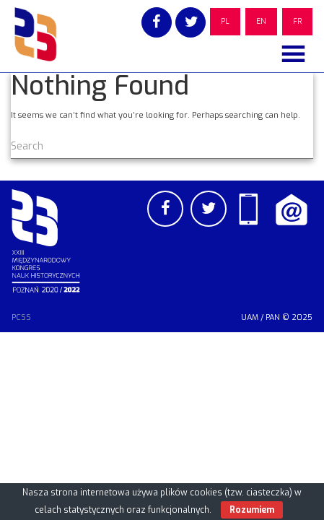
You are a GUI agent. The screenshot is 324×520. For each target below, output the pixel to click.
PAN (273, 317)
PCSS (21, 317)
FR (297, 21)
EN (261, 21)
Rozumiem (251, 510)
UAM (249, 317)
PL (225, 21)
